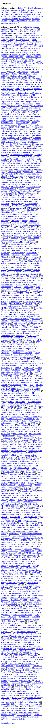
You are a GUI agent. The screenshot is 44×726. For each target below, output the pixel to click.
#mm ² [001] (37, 397)
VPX (26, 61)
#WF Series (19, 687)
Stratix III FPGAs (15, 270)
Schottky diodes (18, 498)
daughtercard (6, 512)
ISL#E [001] (5, 410)
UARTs (21, 174)
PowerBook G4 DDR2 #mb (11, 564)
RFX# (35, 559)
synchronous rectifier (32, 555)
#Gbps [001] (5, 268)
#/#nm (25, 600)
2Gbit (27, 327)
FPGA (28, 182)
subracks (6, 638)
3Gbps (35, 199)
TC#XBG (4, 593)
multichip (14, 238)
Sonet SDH (17, 231)
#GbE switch (19, 670)
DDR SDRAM (30, 453)
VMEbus (37, 55)
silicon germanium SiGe (27, 619)
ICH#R (29, 519)
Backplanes (23, 95)
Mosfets (4, 461)
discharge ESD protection (22, 353)
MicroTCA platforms (11, 142)
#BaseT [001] (6, 557)
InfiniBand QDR (7, 206)
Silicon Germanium (18, 591)
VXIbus (4, 647)
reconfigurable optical (9, 438)
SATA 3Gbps (27, 581)
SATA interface (32, 583)
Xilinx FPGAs (6, 212)
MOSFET (4, 314)
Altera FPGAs (8, 408)
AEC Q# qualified (28, 280)
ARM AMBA (11, 583)
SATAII (30, 208)
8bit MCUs (12, 617)
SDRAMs (17, 287)
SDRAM (14, 602)
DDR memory (17, 327)
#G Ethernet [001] (33, 76)
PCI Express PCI (30, 317)
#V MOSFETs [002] (30, 321)
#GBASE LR (6, 587)
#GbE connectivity (28, 664)
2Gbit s (3, 78)
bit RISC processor (31, 231)
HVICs (26, 489)
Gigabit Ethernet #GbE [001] (18, 319)
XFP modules (34, 110)
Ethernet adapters (31, 412)
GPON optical (6, 406)
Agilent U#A (30, 521)
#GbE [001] (17, 299)
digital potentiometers (11, 449)
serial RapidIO (25, 52)
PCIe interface (6, 240)
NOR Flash (15, 502)
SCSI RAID (25, 248)
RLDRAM (13, 414)
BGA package (12, 359)
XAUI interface (26, 561)
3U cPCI (28, 265)
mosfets (14, 274)
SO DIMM (28, 553)
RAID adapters (27, 495)
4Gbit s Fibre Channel (30, 421)
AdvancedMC (32, 29)
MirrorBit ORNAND (28, 651)
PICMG (31, 693)
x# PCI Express (21, 446)
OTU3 (28, 236)
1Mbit (5, 685)
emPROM (13, 461)
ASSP (29, 625)
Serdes (29, 44)
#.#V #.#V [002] (7, 170)
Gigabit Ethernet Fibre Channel (13, 101)
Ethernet (25, 272)
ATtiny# (28, 270)
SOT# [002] (21, 346)
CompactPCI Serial (20, 674)
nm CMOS (25, 427)
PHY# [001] (18, 236)
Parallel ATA (8, 59)
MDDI (26, 378)
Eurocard (4, 706)
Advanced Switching (9, 214)
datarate (31, 621)
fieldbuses (23, 685)
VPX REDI (24, 202)
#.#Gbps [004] (34, 87)
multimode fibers (14, 378)
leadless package (7, 666)
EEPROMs (14, 248)
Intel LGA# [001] (10, 649)
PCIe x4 (25, 106)
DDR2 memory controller (20, 308)
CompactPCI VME (14, 419)
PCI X (29, 55)
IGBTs (35, 404)
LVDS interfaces (7, 116)
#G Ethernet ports (23, 116)
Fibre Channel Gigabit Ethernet (30, 136)
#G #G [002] (21, 527)
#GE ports (7, 236)
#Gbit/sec (4, 274)
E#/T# (16, 495)
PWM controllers (19, 225)
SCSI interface (14, 302)
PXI (4, 459)
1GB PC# (24, 598)
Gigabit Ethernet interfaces (11, 372)
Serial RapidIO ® (34, 387)
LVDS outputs (21, 331)
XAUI (18, 59)
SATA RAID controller (24, 170)
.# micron (30, 623)
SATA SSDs (21, 570)
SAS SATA (13, 78)
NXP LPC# (28, 263)
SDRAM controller (24, 715)
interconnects (33, 38)
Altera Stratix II (33, 238)
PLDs (18, 395)
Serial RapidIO (31, 67)
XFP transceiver (31, 204)
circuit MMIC (16, 585)
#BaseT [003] (33, 540)
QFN (20, 553)
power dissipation (18, 329)
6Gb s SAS (32, 306)
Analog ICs (5, 544)
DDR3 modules (7, 336)
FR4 (38, 370)
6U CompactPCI (16, 80)
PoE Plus (4, 606)
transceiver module (24, 146)
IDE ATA (28, 587)
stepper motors (30, 455)
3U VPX (16, 46)
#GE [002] (33, 114)
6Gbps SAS (26, 48)
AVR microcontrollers (25, 612)
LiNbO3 (4, 391)
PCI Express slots (33, 187)
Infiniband (26, 150)
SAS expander (6, 180)
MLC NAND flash (25, 476)
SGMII (3, 129)
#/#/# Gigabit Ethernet (16, 402)
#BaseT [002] (28, 508)
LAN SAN (38, 715)
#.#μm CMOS (30, 99)
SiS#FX (39, 612)
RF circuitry (31, 670)
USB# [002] (5, 353)
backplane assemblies (32, 14)
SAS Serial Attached (20, 325)
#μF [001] (11, 696)
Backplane (13, 129)
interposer (23, 140)
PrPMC (6, 342)
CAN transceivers (17, 91)
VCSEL (4, 491)
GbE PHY (28, 304)
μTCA (12, 647)
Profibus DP (34, 630)
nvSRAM (30, 159)
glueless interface (18, 525)
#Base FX (4, 195)
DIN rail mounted (10, 291)
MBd (21, 182)
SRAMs (34, 227)
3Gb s (12, 161)
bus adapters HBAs (26, 536)
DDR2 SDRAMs (9, 540)
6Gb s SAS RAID (7, 612)
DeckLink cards (22, 710)
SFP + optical (28, 104)
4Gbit (16, 295)
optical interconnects (26, 310)
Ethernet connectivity (9, 357)
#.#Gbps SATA (6, 549)
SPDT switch (24, 178)
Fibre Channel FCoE (8, 644)
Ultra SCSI (29, 689)
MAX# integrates (18, 621)
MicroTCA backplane (35, 8)
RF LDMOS (5, 506)
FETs (23, 483)
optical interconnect (22, 69)
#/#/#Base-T (5, 231)
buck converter (37, 683)
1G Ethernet (36, 93)
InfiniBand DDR (25, 214)
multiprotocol (14, 534)
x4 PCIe (30, 240)
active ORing (20, 336)
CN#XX (4, 517)
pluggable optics (7, 121)
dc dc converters (17, 187)
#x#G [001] (15, 493)
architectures (18, 512)
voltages (16, 280)
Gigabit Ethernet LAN (33, 500)
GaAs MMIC (14, 487)
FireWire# (36, 617)
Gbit (20, 696)
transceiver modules (33, 57)
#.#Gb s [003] (35, 363)
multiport (15, 261)
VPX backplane (25, 19)
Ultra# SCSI (27, 50)
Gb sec (23, 110)
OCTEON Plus (21, 630)
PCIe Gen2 (17, 61)
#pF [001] (27, 506)
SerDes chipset (6, 572)
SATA (36, 146)
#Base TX (21, 546)
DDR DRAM (33, 410)
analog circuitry (14, 289)
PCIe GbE (7, 323)
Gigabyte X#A (6, 687)
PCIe (12, 33)
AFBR (39, 329)
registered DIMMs (22, 468)
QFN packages (6, 104)
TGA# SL (29, 285)
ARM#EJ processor (10, 400)
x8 (4, 696)
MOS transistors (29, 233)
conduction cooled (20, 268)
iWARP (38, 208)
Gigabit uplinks (33, 602)
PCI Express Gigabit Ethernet (28, 161)
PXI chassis (26, 295)
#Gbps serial (30, 259)
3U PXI (34, 297)
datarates (12, 500)
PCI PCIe (15, 255)
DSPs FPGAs (37, 574)
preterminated (6, 538)
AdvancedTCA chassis (14, 478)
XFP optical (17, 689)
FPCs (19, 578)
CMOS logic (37, 116)
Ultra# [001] (19, 240)
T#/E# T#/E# (37, 608)
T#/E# (7, 370)
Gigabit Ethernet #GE (28, 491)
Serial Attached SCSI (11, 374)
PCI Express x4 (22, 123)
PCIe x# (30, 112)
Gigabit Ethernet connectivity (25, 632)
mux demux (20, 118)
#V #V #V (14, 383)
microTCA (14, 427)
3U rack (10, 446)
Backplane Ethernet (8, 16)
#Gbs (24, 627)
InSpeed (23, 702)
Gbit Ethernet (26, 65)
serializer (32, 193)
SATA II (34, 710)
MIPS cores (28, 368)
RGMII (17, 406)
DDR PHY (28, 372)
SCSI (40, 523)
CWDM (24, 261)
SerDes (16, 48)
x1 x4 (5, 404)
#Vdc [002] (15, 706)
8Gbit (27, 683)
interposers (12, 136)
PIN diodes (15, 321)
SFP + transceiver (11, 708)
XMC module (25, 404)
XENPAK (18, 180)
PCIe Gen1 (24, 414)
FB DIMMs (5, 655)
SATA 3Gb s (29, 355)
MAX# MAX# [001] (26, 250)
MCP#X (4, 578)
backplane (19, 8)
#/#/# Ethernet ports (20, 163)
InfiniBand (21, 408)
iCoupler (28, 348)
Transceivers (31, 338)
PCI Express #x (25, 661)
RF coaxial (7, 453)
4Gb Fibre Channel (16, 55)
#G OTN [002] (15, 517)
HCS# (13, 314)
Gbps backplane (37, 16)
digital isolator (24, 397)
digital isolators (23, 93)
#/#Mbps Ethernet (28, 376)
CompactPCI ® (7, 157)
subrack (17, 538)
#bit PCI (9, 630)
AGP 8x (32, 627)
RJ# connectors (16, 355)
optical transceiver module (20, 361)
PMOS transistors (7, 546)
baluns (27, 299)
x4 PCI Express (37, 106)
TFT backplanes (34, 21)
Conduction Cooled (8, 619)
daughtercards (6, 67)
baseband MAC (35, 527)
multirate (35, 427)
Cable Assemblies (27, 461)
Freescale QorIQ (37, 470)
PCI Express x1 (28, 472)
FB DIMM (19, 127)
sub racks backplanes (28, 12)
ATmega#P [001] (7, 346)
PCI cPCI (37, 429)
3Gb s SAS (14, 681)
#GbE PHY (25, 400)
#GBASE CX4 (26, 78)
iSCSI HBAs (15, 508)
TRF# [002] (17, 638)
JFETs (19, 412)
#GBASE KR (19, 44)
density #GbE (22, 389)
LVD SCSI (34, 389)
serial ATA (17, 125)
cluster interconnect (31, 638)
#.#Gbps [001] (29, 84)
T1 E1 (22, 625)
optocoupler (26, 46)
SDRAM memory (10, 95)
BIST (32, 600)
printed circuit (8, 436)
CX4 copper (5, 280)
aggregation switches (9, 523)
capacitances (5, 125)
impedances (33, 676)
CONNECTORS (9, 174)
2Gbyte (26, 604)
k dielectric (23, 314)
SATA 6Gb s (13, 713)
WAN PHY (7, 670)
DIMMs (37, 155)
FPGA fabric (29, 212)
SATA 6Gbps (27, 706)
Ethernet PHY (14, 421)
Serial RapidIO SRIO (11, 472)
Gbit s (12, 578)
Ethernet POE (37, 668)
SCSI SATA (15, 340)
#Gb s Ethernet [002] (19, 197)
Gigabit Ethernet (26, 108)
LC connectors (15, 385)
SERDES (13, 52)
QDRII (17, 104)
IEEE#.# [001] (34, 591)
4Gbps (16, 272)
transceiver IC (32, 253)
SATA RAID (24, 391)
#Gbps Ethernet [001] (11, 138)
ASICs (17, 157)
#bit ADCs (21, 459)
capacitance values (27, 357)
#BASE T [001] (32, 529)
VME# (16, 50)
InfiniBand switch (26, 649)
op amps (12, 250)
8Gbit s (13, 312)
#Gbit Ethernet (27, 165)
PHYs (22, 38)
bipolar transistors (10, 182)
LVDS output (31, 242)
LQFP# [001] (18, 655)
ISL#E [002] (17, 698)
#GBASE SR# (28, 480)
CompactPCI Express (30, 142)
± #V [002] (32, 336)
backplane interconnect (9, 12)
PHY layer (27, 406)
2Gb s (15, 108)
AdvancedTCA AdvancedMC (12, 242)
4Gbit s (14, 74)
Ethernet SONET (18, 719)
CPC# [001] (11, 278)
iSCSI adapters (27, 713)
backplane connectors (27, 10)
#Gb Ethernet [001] (29, 334)
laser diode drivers (23, 666)
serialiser (34, 425)
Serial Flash (28, 287)
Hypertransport (29, 474)
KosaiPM (4, 455)
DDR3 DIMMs (16, 344)
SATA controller (17, 253)
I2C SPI (22, 540)
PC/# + (32, 685)
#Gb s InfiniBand (26, 191)
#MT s (19, 521)
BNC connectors (35, 434)
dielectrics (17, 466)
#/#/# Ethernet (28, 289)
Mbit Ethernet (16, 593)
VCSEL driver (13, 664)
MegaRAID (14, 376)
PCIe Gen (13, 42)
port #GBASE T (25, 595)
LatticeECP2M (31, 365)
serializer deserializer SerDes (21, 155)
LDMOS (4, 483)
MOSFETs (33, 167)
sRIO (24, 114)
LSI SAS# (19, 257)
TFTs (25, 157)
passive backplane (35, 451)
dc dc (10, 69)
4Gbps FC (17, 489)
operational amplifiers (16, 623)
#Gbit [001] (29, 80)
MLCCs (16, 165)
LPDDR (6, 525)
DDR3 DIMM (6, 295)
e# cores (32, 523)
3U (41, 321)
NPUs (36, 634)
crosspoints (5, 338)
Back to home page (8, 723)
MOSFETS (15, 221)
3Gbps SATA (6, 632)
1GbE (39, 80)
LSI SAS (13, 391)
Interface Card (25, 610)
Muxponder (16, 282)
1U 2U (35, 423)
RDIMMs (4, 308)
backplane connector (9, 10)
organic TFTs (19, 519)
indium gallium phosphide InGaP (13, 676)
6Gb (31, 385)
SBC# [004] (5, 163)
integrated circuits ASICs (29, 274)
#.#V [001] (5, 719)
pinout (24, 221)
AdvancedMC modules (33, 35)
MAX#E (13, 404)
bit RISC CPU (33, 544)
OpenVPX (24, 359)
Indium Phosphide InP (9, 657)
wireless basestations (9, 457)
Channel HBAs (34, 570)
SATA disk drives (34, 229)
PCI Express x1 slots (18, 246)
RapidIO (19, 285)
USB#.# (37, 383)
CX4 (22, 442)
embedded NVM (7, 710)
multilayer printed (23, 440)
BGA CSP (30, 498)
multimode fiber (7, 285)
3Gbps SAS (18, 659)
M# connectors (33, 408)
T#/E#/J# (38, 82)
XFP (28, 91)
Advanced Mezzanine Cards (19, 244)
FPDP (32, 446)
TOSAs (30, 118)
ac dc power (25, 542)
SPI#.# (35, 293)
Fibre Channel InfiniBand (10, 604)
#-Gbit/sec (7, 48)
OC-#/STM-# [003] (23, 429)
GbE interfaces (31, 223)
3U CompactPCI (9, 178)
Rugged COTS (35, 197)
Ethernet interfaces (10, 38)
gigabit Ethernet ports (32, 698)
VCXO (3, 414)
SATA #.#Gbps (6, 368)
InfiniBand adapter (10, 651)
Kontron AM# (28, 370)
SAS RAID (5, 325)
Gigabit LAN (24, 617)
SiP (33, 691)
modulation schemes (8, 691)
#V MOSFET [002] (24, 634)
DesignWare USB (30, 517)
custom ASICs (28, 493)
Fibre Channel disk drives (31, 636)
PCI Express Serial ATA (12, 84)
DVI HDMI (26, 374)
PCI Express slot (33, 717)
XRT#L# (6, 674)
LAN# (3, 421)
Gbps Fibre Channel (18, 97)
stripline (35, 327)
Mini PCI (37, 180)
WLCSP (39, 289)
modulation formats (27, 129)
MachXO (6, 615)
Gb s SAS (33, 463)
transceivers (28, 172)
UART (5, 297)
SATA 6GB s (17, 683)
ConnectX (14, 598)
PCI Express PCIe (22, 40)
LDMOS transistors (30, 510)
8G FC (39, 446)
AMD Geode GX (9, 668)
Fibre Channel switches (12, 444)
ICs (34, 69)
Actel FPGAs (8, 440)
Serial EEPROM (24, 532)
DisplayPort (19, 717)
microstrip (5, 253)
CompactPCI (17, 35)
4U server (38, 457)
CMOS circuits (16, 455)
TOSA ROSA (13, 551)
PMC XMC (36, 127)
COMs (12, 532)
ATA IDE (39, 385)
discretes (4, 312)
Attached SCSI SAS (34, 442)
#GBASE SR (25, 74)
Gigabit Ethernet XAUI (10, 542)
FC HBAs (7, 659)
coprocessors (28, 700)
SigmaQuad (19, 568)
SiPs (18, 63)
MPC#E (4, 427)
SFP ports (26, 255)
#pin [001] (28, 466)
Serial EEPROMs (36, 657)
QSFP (3, 69)
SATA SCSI (13, 566)
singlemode (28, 82)
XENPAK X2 (17, 342)
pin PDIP (39, 649)
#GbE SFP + (23, 227)
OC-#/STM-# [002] (16, 159)
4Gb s (17, 114)
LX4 (26, 297)
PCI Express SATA (18, 451)
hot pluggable (6, 259)
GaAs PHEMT (21, 678)
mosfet (5, 150)
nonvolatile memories (9, 702)
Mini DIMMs (6, 272)
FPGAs (6, 153)
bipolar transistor (7, 527)
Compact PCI (22, 33)
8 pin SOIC (35, 604)
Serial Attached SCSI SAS (27, 431)
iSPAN (37, 265)
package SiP (20, 393)
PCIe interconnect (23, 121)
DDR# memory (16, 304)
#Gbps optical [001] (8, 423)
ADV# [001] (37, 666)
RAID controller (35, 647)
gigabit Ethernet (33, 101)
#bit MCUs (18, 259)
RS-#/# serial (29, 585)
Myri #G (31, 483)
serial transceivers (27, 551)
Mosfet (12, 310)
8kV (13, 515)
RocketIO (4, 321)
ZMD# (17, 334)
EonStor (24, 657)
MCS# (3, 244)
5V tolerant (14, 199)
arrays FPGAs (24, 219)
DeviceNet (34, 504)
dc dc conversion (32, 257)
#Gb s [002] (20, 229)
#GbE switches (34, 97)
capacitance (21, 647)
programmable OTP (30, 502)
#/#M (39, 129)
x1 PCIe (28, 180)
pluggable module (7, 412)
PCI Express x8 (7, 89)
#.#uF (21, 583)
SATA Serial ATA (26, 195)
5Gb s (20, 500)
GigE (34, 489)
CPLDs (21, 515)
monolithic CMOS (15, 348)
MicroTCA (28, 125)
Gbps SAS (28, 344)
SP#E (28, 589)
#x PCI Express (9, 553)
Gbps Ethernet (34, 702)
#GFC (3, 634)
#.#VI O (18, 549)
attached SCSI (15, 293)
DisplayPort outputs (8, 653)
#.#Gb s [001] (37, 400)
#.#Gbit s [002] (27, 487)
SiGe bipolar (38, 406)
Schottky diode (32, 417)
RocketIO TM (8, 389)
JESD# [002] (17, 204)
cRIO (12, 570)
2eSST (17, 89)
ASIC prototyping (18, 351)
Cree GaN (4, 585)
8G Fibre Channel (34, 402)
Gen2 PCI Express (23, 206)
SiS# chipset (19, 572)
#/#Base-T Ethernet (23, 380)
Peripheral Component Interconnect (26, 704)
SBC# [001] (28, 282)
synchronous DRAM (34, 176)
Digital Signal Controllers (24, 640)
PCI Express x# (26, 438)
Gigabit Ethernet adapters (10, 233)
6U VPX (6, 108)
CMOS (3, 713)
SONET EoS (25, 566)
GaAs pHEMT (36, 163)
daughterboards (19, 184)
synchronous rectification (22, 615)
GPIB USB (5, 698)
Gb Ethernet (18, 67)
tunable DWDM (25, 457)
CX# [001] (23, 653)
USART (14, 195)
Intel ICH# (29, 342)
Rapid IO (14, 65)
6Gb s (40, 233)
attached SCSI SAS (25, 485)
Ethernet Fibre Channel (12, 82)
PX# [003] (28, 578)
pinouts (36, 374)
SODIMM (37, 236)
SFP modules (37, 150)
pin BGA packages (8, 529)
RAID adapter (15, 470)
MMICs (16, 559)
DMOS (40, 538)
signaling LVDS (19, 410)
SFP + (11, 72)
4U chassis (16, 370)
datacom (23, 523)
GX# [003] (32, 351)
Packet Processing (16, 589)
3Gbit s (20, 529)
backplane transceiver (9, 23)
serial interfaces (28, 31)
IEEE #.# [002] (18, 148)
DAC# (33, 359)
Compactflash (35, 576)
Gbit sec (24, 576)
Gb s (27, 127)
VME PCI (4, 187)
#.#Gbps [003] (15, 263)
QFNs (3, 365)
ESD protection (7, 144)
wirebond (12, 397)
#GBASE (25, 133)
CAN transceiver (34, 323)
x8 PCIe (15, 110)
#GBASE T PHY (9, 387)
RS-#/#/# (29, 687)
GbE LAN (17, 506)
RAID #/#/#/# (24, 668)
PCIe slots (36, 319)
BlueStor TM (24, 691)
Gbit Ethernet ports (10, 576)
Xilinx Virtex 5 (24, 131)
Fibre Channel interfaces (21, 153)
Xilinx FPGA (31, 210)
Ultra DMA (35, 178)
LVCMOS (7, 442)
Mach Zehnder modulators (13, 57)
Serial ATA (5, 329)
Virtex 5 (18, 368)
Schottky (36, 542)
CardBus (4, 385)
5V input (22, 644)
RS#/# (39, 551)
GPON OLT (26, 199)
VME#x (4, 31)
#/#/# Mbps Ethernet (19, 363)
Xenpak (26, 395)
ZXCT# (11, 634)
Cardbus (6, 210)
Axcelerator (18, 587)
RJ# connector (35, 140)
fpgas (23, 238)
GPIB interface (12, 167)
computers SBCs (7, 429)
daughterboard (16, 297)
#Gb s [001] (38, 46)
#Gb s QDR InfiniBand (16, 693)
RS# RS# (6, 165)
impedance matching (9, 595)
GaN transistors (14, 510)
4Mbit (23, 167)
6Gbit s (12, 459)
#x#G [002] (7, 717)
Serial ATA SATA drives (20, 574)
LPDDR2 (24, 708)
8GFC (19, 436)
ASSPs (5, 502)
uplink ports (5, 225)
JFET (32, 268)
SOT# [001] (5, 299)
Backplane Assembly (10, 19)
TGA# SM (15, 150)
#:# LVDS (26, 138)
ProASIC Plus (6, 495)
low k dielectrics (20, 557)
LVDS (3, 40)
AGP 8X (33, 674)
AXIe (16, 442)
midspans (18, 212)
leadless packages (31, 696)
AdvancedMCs (17, 338)
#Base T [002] (17, 210)
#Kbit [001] (29, 659)
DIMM (34, 395)
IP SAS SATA (32, 546)
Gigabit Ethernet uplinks (23, 672)
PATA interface (20, 463)
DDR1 (39, 340)
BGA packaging (7, 393)
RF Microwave (28, 340)
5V (4, 402)
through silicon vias (34, 148)
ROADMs (16, 700)
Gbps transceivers (7, 425)
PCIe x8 (13, 227)
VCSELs (4, 532)
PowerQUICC (32, 515)
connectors (39, 144)
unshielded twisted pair (12, 480)
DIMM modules (20, 193)
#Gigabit (24, 504)
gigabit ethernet (11, 661)
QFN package (16, 555)
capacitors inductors (33, 478)
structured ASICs (18, 544)
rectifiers (36, 270)
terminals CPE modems (10, 636)
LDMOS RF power (15, 365)
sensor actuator (6, 99)
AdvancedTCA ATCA (11, 627)
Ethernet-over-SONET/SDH (29, 278)
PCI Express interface (23, 144)
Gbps (21, 606)
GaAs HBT (28, 549)
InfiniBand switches (8, 189)
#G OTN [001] (14, 106)
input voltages (22, 425)
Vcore (39, 472)
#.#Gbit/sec (29, 564)
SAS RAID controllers (9, 504)
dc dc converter (29, 444)
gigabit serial (8, 118)
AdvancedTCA (8, 146)
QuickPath (14, 483)
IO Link (32, 644)
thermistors (34, 653)
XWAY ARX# (6, 640)
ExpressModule (17, 276)
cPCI (10, 50)
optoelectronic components (32, 534)
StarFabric (5, 197)
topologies (26, 559)
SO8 (34, 91)
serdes (22, 29)
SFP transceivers (29, 63)
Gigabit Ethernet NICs (16, 306)
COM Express (17, 223)
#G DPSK (38, 438)
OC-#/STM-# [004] (27, 42)
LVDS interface (20, 87)
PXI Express (24, 216)
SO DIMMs (32, 184)
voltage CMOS (9, 431)
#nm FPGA (33, 557)
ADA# (39, 693)
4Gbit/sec (38, 672)
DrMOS (22, 387)
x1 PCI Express (25, 423)
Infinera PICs (26, 383)
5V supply (18, 453)
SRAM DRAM (17, 76)
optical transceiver (17, 208)
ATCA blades (31, 276)
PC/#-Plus (27, 59)
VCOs (5, 238)
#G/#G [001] (8, 331)
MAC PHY (36, 391)
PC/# (32, 61)
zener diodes (5, 434)
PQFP (30, 346)
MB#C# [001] (26, 681)
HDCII (3, 397)
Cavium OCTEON (10, 610)
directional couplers (31, 419)
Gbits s (33, 123)
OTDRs (14, 685)
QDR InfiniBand (33, 572)
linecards (18, 99)
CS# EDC (4, 574)
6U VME (13, 140)
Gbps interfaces (29, 538)
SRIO (10, 40)
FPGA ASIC (5, 559)
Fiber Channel (18, 112)
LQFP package (28, 449)
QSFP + (39, 172)
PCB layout (5, 700)
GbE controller (19, 323)
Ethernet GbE (6, 672)
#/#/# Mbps (5, 255)
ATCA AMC (14, 133)
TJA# (11, 257)
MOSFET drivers (25, 189)
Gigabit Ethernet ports (9, 561)
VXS (34, 131)
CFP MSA (13, 491)
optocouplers (6, 184)
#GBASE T (15, 600)
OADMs (4, 376)
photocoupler (6, 466)
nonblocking (38, 295)
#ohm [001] (36, 440)
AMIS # (34, 272)
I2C (25, 385)
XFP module (14, 31)
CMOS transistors (14, 172)
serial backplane (23, 16)
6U (11, 468)
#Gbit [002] (28, 436)
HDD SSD (5, 621)
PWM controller (31, 655)
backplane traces (16, 14)
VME (5, 199)
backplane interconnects (18, 21)
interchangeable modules (20, 608)
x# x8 (25, 470)
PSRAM (31, 329)
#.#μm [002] (5, 704)
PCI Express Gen (29, 302)
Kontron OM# (24, 291)
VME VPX (32, 459)
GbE (38, 600)
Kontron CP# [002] (26, 312)
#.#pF (22, 602)
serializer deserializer (9, 202)
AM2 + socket (11, 642)
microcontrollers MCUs (29, 642)
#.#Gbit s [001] (30, 593)
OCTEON (5, 276)
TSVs (36, 610)
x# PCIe (27, 293)
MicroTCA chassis (8, 93)
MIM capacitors (7, 678)
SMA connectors (19, 434)
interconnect (5, 112)
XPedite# (4, 602)
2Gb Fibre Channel (15, 265)
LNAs (34, 378)
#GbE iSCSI (15, 581)
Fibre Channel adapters (12, 474)
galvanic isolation (16, 417)
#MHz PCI (17, 317)
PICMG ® (35, 708)
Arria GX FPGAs (9, 536)
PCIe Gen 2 (5, 148)
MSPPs (32, 331)
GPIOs (13, 606)
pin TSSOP (39, 625)
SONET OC (12, 191)
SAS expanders (22, 72)
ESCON (38, 372)
